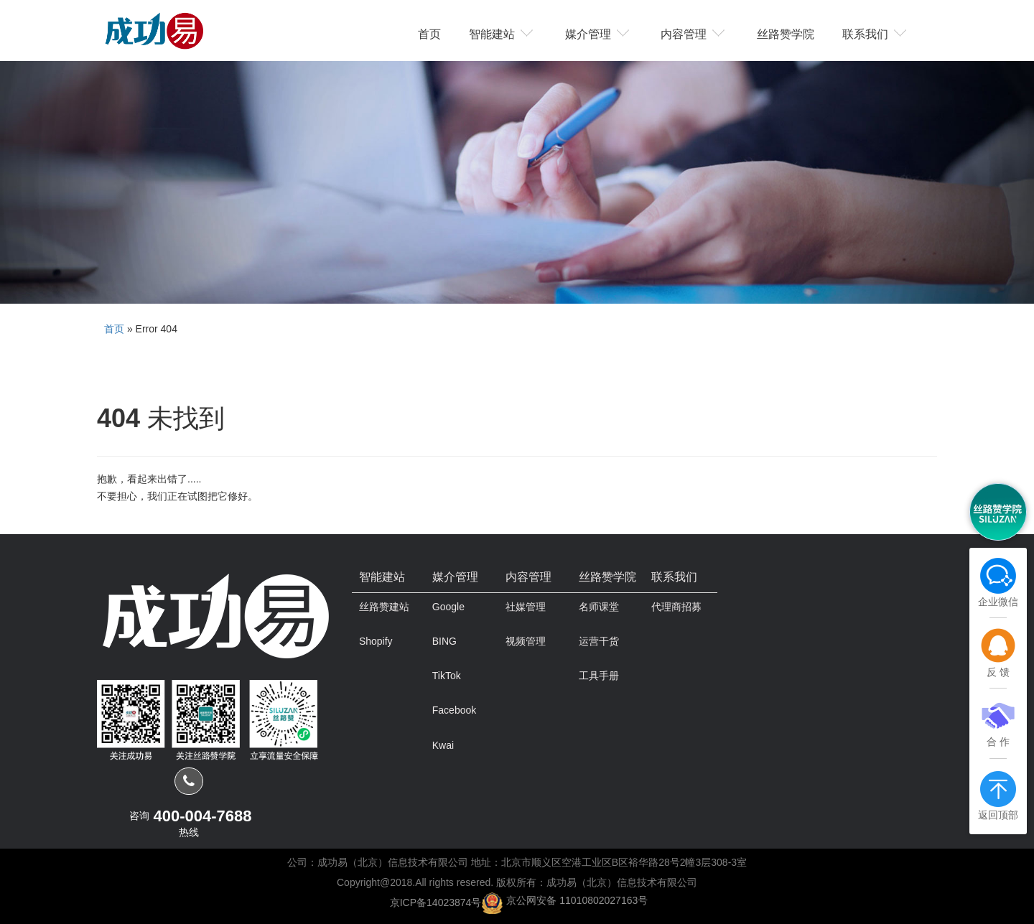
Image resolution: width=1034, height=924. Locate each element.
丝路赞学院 (785, 33)
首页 (429, 33)
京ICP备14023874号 (436, 902)
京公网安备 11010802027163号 (577, 900)
